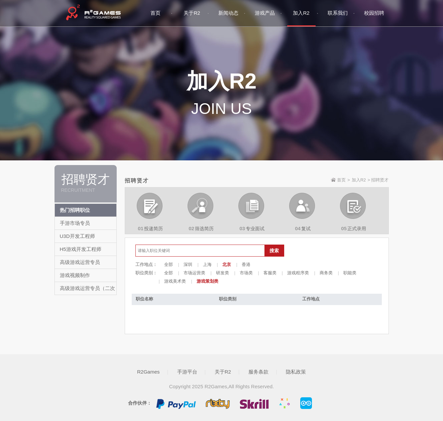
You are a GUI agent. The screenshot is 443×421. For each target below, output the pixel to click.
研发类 (222, 272)
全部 (168, 264)
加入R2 (359, 179)
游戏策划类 (207, 281)
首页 (341, 179)
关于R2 (223, 372)
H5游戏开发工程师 (80, 249)
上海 (207, 264)
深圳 (188, 264)
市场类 (246, 272)
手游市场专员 (75, 223)
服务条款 (258, 372)
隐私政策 (296, 372)
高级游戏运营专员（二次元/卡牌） (87, 294)
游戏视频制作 (75, 275)
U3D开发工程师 (77, 236)
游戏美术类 (175, 281)
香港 (246, 264)
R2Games (148, 372)
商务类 (326, 272)
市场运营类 (194, 272)
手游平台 (187, 372)
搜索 (274, 250)
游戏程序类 (298, 272)
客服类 (269, 272)
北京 (226, 264)
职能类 (349, 272)
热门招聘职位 (75, 210)
